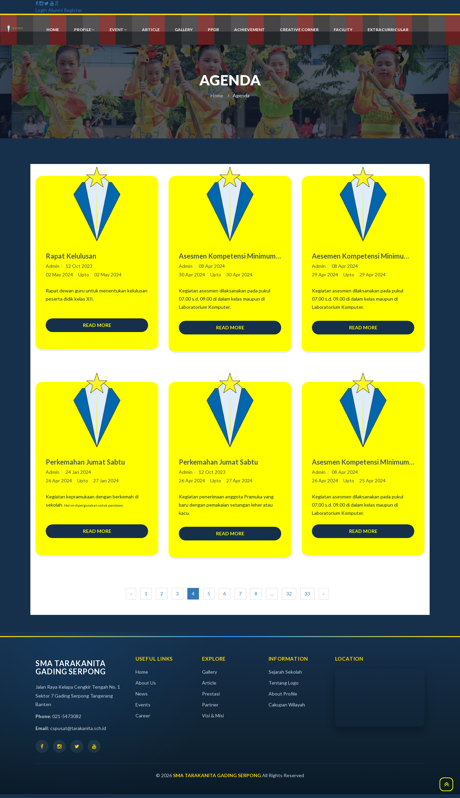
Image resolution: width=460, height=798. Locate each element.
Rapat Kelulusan (71, 256)
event (118, 29)
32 (289, 597)
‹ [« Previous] (131, 597)
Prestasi (211, 697)
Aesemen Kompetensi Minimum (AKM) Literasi (360, 256)
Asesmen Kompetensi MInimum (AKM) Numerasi (360, 464)
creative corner (299, 29)
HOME (52, 29)
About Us (145, 686)
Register (73, 10)
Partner (210, 708)
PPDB (213, 29)
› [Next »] (324, 597)
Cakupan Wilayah (287, 708)
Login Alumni (49, 10)
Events (142, 708)
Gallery (209, 675)
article (151, 29)
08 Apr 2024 (212, 266)
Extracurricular (388, 29)
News (141, 697)
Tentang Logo (284, 686)
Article (209, 686)
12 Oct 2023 (79, 266)
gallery (184, 29)
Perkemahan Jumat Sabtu (85, 464)
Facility (343, 29)
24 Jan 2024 (78, 474)
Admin (52, 266)
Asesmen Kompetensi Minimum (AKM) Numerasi (227, 256)
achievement (249, 29)
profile (84, 29)
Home (217, 95)
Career (142, 719)
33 (307, 597)
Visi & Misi (213, 719)
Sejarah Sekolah (285, 675)
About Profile (283, 697)
